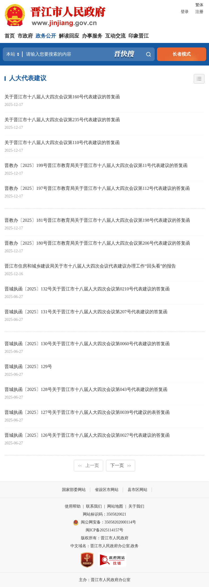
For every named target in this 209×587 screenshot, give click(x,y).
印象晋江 (138, 36)
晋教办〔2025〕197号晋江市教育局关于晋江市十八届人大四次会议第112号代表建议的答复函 (97, 188)
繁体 (199, 5)
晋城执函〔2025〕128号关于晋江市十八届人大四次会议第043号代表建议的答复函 (86, 389)
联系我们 (94, 506)
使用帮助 (73, 506)
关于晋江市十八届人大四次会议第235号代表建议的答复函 (62, 119)
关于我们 (136, 506)
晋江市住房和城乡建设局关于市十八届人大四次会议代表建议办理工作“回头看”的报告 (90, 266)
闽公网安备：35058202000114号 (104, 522)
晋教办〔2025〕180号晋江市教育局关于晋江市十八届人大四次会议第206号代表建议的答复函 (97, 243)
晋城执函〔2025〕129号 (28, 366)
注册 (199, 12)
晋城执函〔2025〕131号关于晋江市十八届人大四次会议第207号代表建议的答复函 (86, 311)
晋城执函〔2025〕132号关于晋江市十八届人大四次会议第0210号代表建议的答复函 (87, 288)
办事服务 (92, 36)
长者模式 (182, 54)
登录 (185, 12)
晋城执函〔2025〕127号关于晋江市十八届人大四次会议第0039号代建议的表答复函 (87, 412)
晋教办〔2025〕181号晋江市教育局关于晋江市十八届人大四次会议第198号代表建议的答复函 (97, 220)
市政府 (25, 36)
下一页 (120, 465)
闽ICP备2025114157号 (104, 530)
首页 (10, 36)
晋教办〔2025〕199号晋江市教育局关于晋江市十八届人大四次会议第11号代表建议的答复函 (96, 165)
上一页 (88, 465)
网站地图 (115, 506)
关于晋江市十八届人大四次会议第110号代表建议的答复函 (62, 142)
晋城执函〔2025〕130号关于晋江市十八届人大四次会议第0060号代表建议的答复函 (87, 343)
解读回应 (69, 36)
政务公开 (46, 36)
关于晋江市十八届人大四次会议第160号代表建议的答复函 (62, 96)
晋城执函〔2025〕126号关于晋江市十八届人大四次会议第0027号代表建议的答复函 (87, 435)
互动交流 (115, 36)
